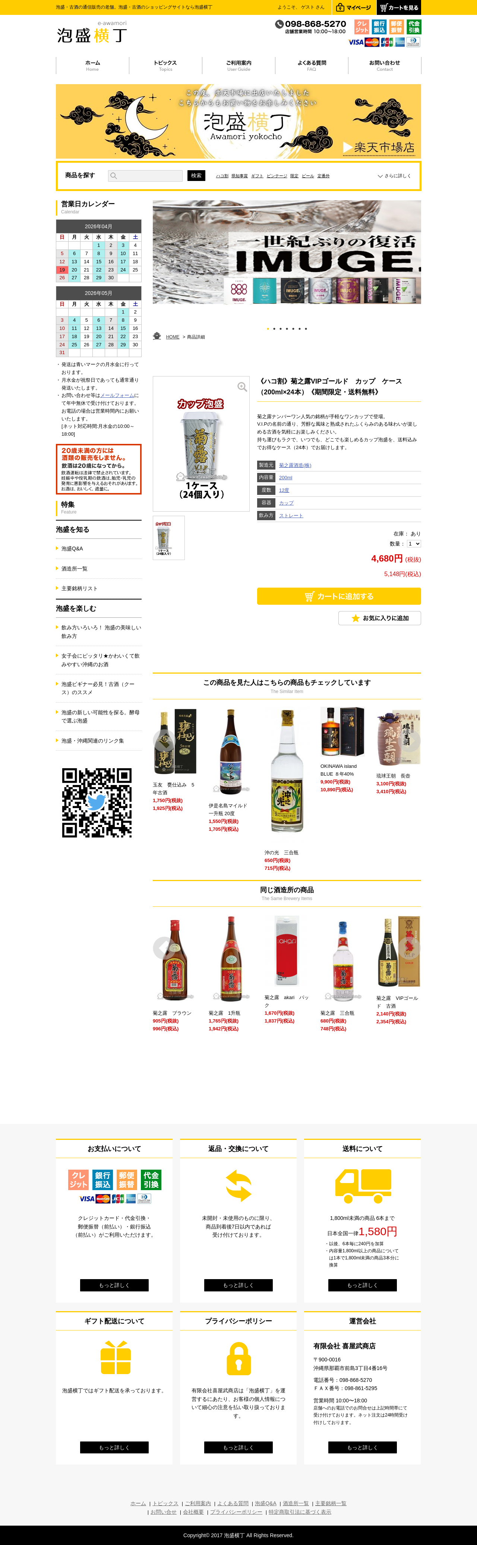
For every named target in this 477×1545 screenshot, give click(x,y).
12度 (284, 490)
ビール (308, 176)
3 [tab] (280, 327)
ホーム (138, 1503)
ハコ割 (222, 176)
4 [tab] (287, 327)
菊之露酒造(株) (295, 465)
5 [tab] (293, 327)
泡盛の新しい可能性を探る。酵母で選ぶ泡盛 (100, 716)
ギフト (257, 176)
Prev (164, 741)
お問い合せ (164, 1512)
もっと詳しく (114, 1285)
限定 (294, 176)
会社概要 (193, 1512)
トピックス (165, 1503)
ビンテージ (277, 176)
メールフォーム (117, 395)
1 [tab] (268, 327)
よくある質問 (233, 1503)
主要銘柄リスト (79, 588)
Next (409, 741)
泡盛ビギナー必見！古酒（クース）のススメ (98, 688)
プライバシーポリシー (236, 1512)
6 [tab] (299, 327)
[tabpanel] (287, 252)
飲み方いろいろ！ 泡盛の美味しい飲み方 (101, 631)
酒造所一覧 (74, 569)
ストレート (291, 515)
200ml (285, 477)
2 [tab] (274, 327)
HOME (173, 337)
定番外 (324, 176)
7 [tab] (306, 327)
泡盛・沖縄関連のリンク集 (92, 741)
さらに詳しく (398, 175)
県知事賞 (239, 176)
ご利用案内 (198, 1503)
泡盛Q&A (72, 548)
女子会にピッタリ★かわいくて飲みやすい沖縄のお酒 (100, 660)
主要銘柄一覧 (331, 1503)
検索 (196, 175)
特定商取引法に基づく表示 (300, 1512)
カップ (286, 503)
